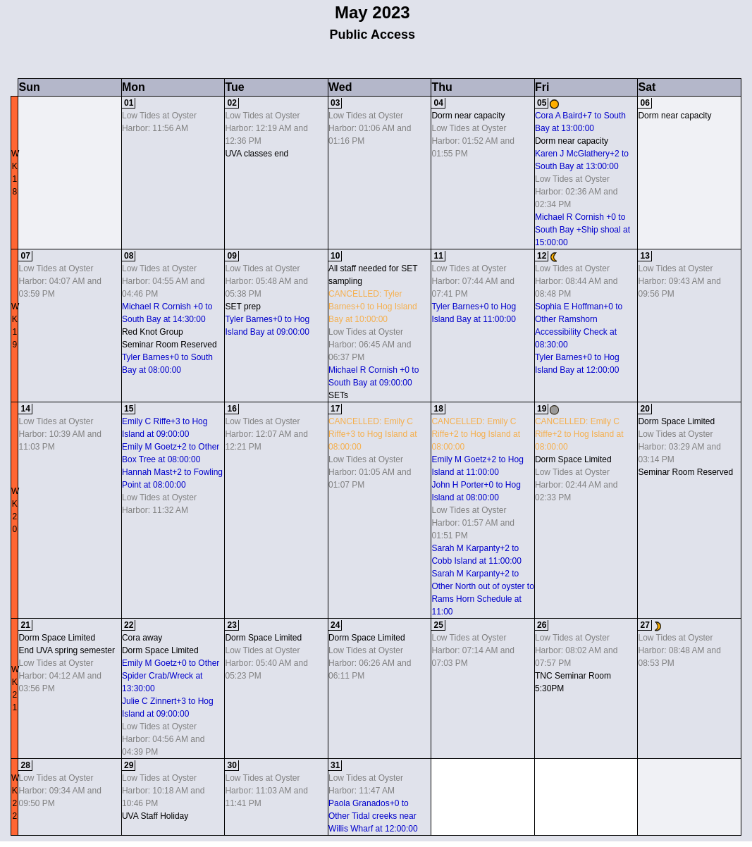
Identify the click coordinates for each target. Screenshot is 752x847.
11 (438, 256)
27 (644, 625)
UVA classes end (256, 154)
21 (25, 625)
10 (335, 256)
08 (128, 256)
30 (231, 765)
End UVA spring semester (66, 650)
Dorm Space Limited (573, 459)
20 (644, 409)
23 (231, 625)
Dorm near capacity (468, 115)
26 (541, 625)
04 (438, 103)
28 (25, 765)
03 (335, 103)
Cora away (142, 638)
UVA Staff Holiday (155, 816)
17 (335, 409)
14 (25, 409)
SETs (338, 395)
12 (541, 256)
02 (231, 103)
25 (438, 625)
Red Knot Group (152, 332)
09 (231, 256)
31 (335, 765)
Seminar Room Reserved (169, 345)
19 (541, 409)
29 (128, 765)
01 (128, 103)
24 (335, 625)
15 (128, 409)
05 (541, 103)
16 (231, 409)
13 (644, 256)
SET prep (242, 306)
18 (438, 409)
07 (25, 256)
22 (128, 625)
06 (644, 103)
